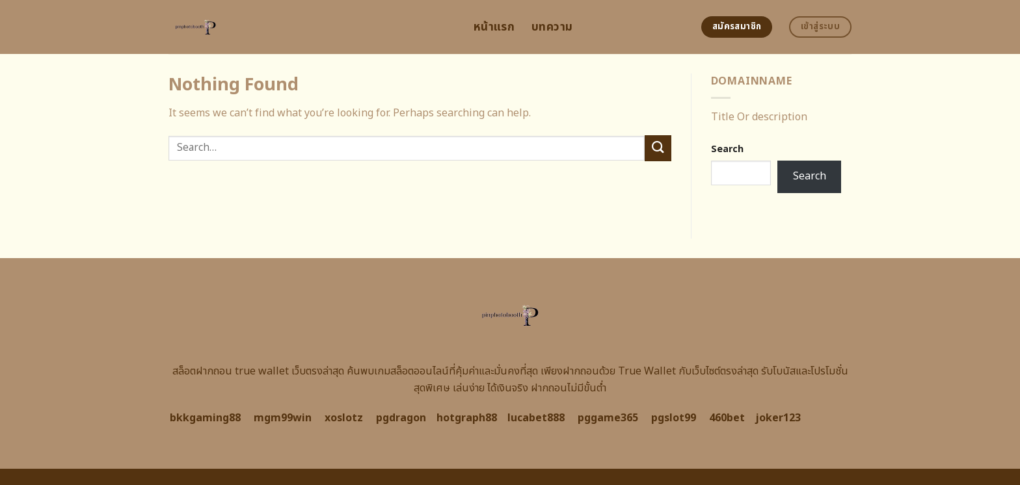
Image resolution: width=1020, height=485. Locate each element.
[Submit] (658, 148)
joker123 (778, 418)
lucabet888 (536, 418)
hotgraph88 (466, 418)
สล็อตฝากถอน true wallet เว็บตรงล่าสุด (258, 371)
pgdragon (401, 418)
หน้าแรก (494, 27)
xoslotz (344, 418)
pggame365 (608, 418)
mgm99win (283, 418)
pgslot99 (673, 418)
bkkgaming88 (205, 418)
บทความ (551, 27)
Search (727, 149)
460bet (727, 418)
